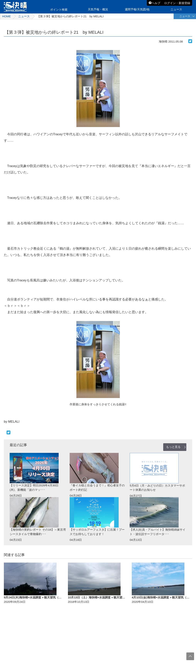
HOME (6, 16)
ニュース (24, 16)
